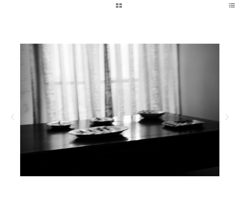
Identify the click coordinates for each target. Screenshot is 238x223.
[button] (119, 7)
